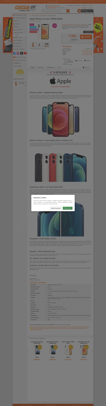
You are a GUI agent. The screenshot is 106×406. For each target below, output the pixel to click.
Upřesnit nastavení (56, 208)
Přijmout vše (67, 208)
